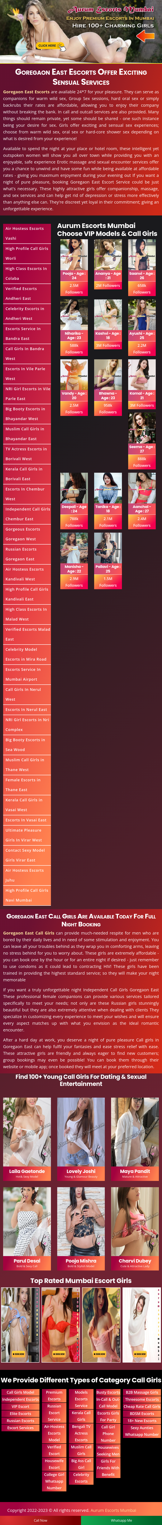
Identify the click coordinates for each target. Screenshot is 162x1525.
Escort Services (20, 1427)
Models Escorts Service (81, 1399)
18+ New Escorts (142, 1420)
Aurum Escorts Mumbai (113, 1510)
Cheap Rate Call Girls (142, 1406)
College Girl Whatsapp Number (54, 1481)
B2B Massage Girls (142, 1392)
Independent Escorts (20, 1399)
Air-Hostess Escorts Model (54, 1433)
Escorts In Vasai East (26, 819)
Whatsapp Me (121, 1520)
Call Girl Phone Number (108, 1433)
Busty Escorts (108, 1392)
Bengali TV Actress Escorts (81, 1433)
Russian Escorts (20, 1420)
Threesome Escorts (142, 1399)
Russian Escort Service (54, 1412)
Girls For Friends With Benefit (108, 1468)
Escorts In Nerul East (26, 709)
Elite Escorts (20, 1413)
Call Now (40, 1520)
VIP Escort (20, 1406)
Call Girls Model (20, 1392)
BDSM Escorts (142, 1413)
